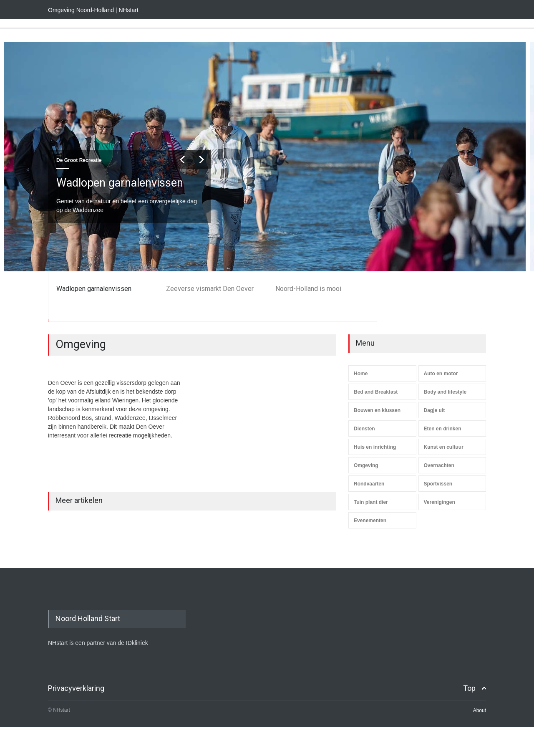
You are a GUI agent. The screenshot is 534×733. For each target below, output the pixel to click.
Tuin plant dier (371, 502)
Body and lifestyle (445, 392)
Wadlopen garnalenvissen (119, 183)
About (479, 710)
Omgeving (366, 465)
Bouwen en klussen (377, 410)
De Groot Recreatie (79, 160)
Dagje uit (434, 410)
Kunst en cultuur (443, 447)
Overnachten (439, 465)
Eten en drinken (442, 429)
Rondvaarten (369, 484)
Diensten (364, 429)
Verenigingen (439, 502)
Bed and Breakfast (376, 392)
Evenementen (370, 520)
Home (361, 374)
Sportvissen (438, 484)
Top (469, 688)
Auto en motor (441, 374)
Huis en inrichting (375, 447)
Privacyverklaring (76, 688)
